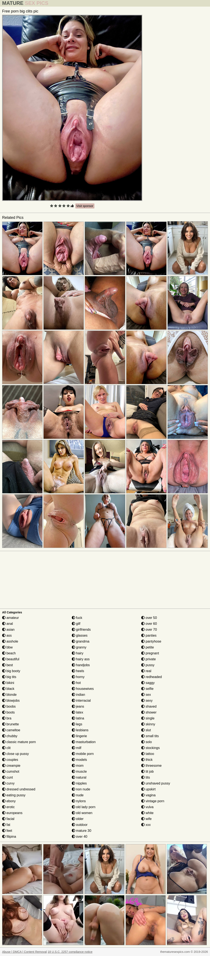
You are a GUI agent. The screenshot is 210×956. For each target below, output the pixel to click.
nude (78, 795)
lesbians (80, 730)
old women (82, 813)
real (146, 671)
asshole (10, 641)
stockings (150, 748)
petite (147, 647)
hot (76, 683)
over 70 (149, 629)
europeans (12, 813)
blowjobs (11, 700)
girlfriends (81, 629)
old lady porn (83, 807)
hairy (77, 653)
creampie (11, 765)
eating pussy (13, 795)
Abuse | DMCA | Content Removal (24, 951)
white (147, 813)
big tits (9, 677)
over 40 (79, 836)
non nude (81, 789)
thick (146, 759)
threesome (151, 765)
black (8, 688)
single (147, 718)
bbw (7, 647)
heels (78, 671)
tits (145, 777)
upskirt (148, 789)
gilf (76, 623)
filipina (9, 836)
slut (146, 730)
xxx (146, 825)
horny (78, 677)
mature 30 (81, 830)
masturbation (84, 742)
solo (146, 742)
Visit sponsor (84, 206)
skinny (148, 724)
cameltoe (11, 730)
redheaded (151, 677)
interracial (81, 700)
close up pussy (15, 754)
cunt (7, 777)
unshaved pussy (155, 783)
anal (7, 623)
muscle (79, 771)
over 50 (149, 618)
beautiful (10, 659)
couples (10, 759)
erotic (8, 807)
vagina (148, 795)
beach (9, 653)
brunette (10, 724)
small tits (150, 736)
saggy (148, 683)
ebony (9, 801)
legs (77, 724)
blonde (9, 694)
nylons (79, 801)
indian (78, 694)
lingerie (79, 736)
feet (7, 830)
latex (77, 712)
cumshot (10, 771)
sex (146, 694)
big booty (11, 671)
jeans (78, 706)
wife (146, 819)
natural (79, 777)
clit (6, 748)
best (7, 665)
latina (78, 718)
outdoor (80, 825)
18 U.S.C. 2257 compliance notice (70, 951)
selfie (147, 688)
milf (76, 748)
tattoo (147, 754)
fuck (77, 618)
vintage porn (152, 801)
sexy (146, 700)
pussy (147, 665)
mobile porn (83, 754)
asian (8, 629)
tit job (147, 771)
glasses (80, 635)
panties (148, 635)
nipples (79, 783)
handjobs (81, 665)
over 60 (149, 623)
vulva (147, 807)
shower (148, 712)
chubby (9, 736)
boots (8, 712)
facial (8, 819)
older (78, 819)
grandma (81, 641)
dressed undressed (18, 789)
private (148, 659)
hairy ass (81, 659)
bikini (8, 683)
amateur (10, 618)
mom (78, 765)
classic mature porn (19, 742)
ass (7, 635)
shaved (148, 706)
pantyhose (151, 641)
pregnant (150, 653)
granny (79, 647)
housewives (83, 688)
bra (6, 718)
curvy (8, 783)
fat (6, 825)
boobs (9, 706)
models (79, 759)
